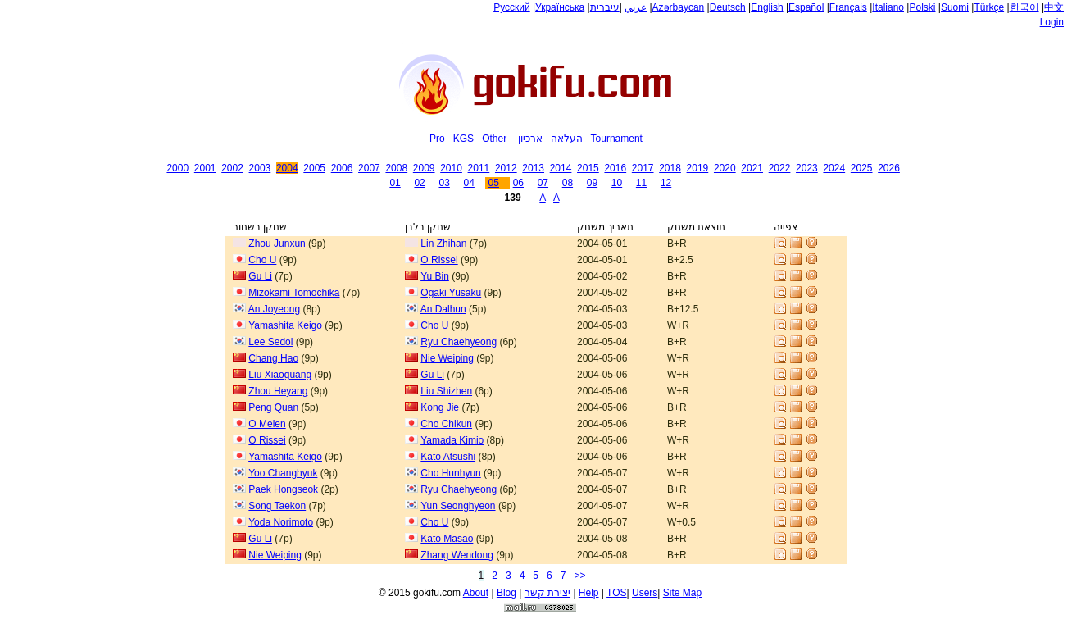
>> (579, 575)
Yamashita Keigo (285, 325)
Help (589, 593)
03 (443, 183)
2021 (752, 168)
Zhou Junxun (276, 243)
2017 (643, 168)
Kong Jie (439, 407)
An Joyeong (274, 309)
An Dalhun (443, 309)
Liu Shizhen (446, 391)
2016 (615, 168)
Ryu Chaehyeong (458, 342)
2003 (260, 168)
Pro (437, 138)
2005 (314, 168)
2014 (561, 168)
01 (394, 183)
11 (641, 183)
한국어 (1024, 7)
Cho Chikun (446, 424)
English (767, 7)
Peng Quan (273, 407)
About (475, 593)
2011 (479, 168)
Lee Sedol (270, 342)
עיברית (605, 7)
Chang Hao (273, 358)
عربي (636, 7)
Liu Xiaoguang (279, 374)
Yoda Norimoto (280, 522)
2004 (287, 168)
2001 (205, 168)
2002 (232, 168)
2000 (177, 168)
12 (666, 183)
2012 (506, 168)
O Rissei (438, 260)
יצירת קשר (547, 593)
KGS (463, 138)
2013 (533, 168)
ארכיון (530, 138)
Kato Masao (446, 538)
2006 (342, 168)
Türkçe (989, 7)
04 (469, 183)
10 (616, 183)
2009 (424, 168)
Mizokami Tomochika (293, 292)
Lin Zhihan (443, 243)
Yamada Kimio (452, 440)
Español (806, 7)
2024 (834, 168)
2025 (862, 168)
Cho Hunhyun (450, 473)
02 (419, 183)
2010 (451, 168)
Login (1052, 22)
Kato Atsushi (447, 456)
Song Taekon (277, 506)
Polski (922, 7)
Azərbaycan (678, 7)
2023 (807, 168)
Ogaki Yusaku (450, 292)
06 (518, 183)
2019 (698, 168)
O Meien (266, 424)
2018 (670, 168)
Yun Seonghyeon (457, 506)
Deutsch (728, 7)
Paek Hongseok (283, 489)
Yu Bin (434, 276)
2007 (369, 168)
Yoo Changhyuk (282, 473)
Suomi (955, 7)
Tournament (617, 138)
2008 (396, 168)
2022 (780, 168)
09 (592, 183)
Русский (511, 7)
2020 (725, 168)
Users (644, 593)
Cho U (262, 260)
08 (567, 183)
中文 (1054, 7)
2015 (588, 168)
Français (848, 7)
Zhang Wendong (456, 555)
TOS (616, 593)
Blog (506, 593)
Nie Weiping (446, 358)
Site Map (682, 593)
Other (494, 138)
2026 (889, 168)
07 (543, 183)
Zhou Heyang (277, 391)
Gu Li (260, 276)
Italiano (888, 7)
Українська (559, 7)
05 (493, 183)
